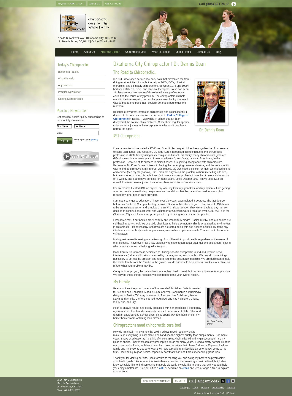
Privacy (205, 387)
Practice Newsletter (69, 91)
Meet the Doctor (110, 52)
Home (74, 52)
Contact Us (203, 52)
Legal (195, 387)
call (161, 368)
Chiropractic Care (135, 52)
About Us (89, 52)
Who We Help (66, 78)
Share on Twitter (223, 381)
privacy (94, 139)
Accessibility (218, 387)
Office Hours (113, 3)
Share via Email (233, 381)
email (185, 368)
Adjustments (65, 85)
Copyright (185, 387)
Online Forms (183, 52)
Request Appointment (71, 3)
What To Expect (160, 52)
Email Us (94, 3)
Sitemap (231, 387)
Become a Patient (68, 71)
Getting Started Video (70, 98)
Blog (218, 52)
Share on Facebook (228, 381)
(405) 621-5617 (217, 4)
